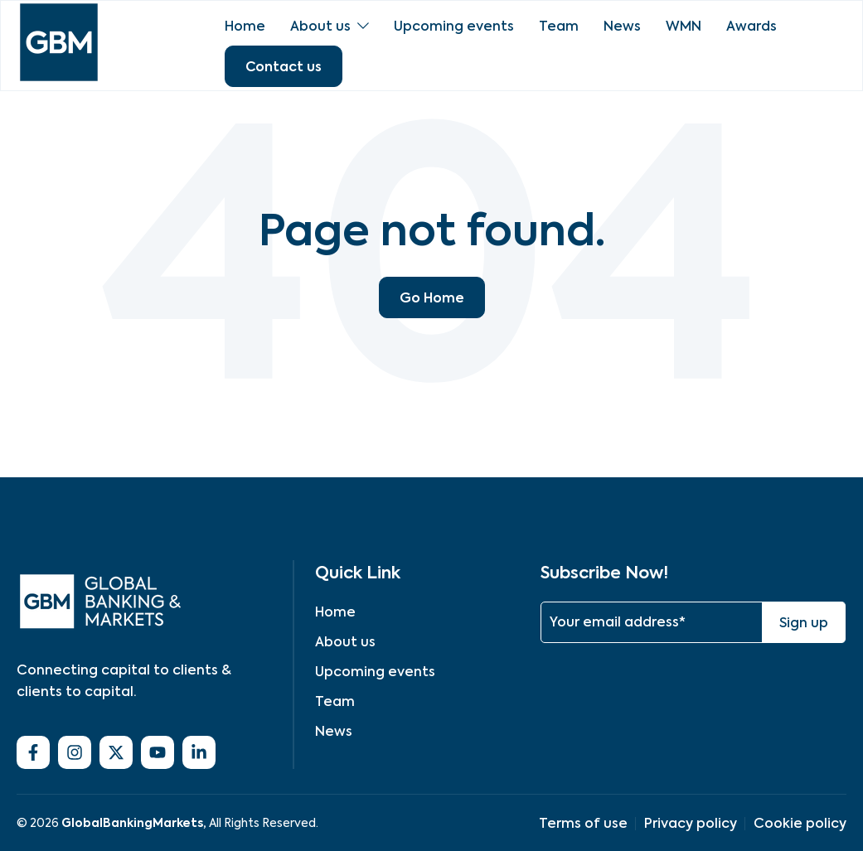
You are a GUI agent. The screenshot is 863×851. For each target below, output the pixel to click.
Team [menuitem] (559, 26)
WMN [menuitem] (683, 26)
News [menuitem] (622, 26)
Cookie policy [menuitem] (800, 823)
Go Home (432, 297)
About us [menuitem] (320, 26)
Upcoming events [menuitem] (454, 26)
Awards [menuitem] (751, 26)
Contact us (283, 66)
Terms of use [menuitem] (583, 823)
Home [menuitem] (245, 26)
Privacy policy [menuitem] (690, 823)
